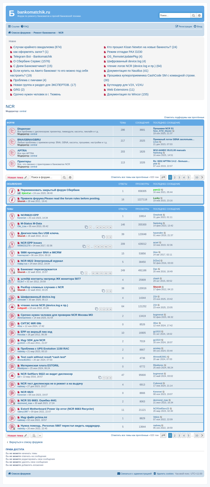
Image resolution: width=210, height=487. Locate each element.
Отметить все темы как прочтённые (129, 177)
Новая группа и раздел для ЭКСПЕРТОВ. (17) (44, 85)
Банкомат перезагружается (39, 269)
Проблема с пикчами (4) (29, 80)
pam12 (156, 189)
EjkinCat (26, 193)
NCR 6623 (27, 392)
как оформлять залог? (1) (30, 51)
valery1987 (23, 411)
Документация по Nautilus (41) (127, 70)
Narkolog (157, 152)
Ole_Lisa (21, 226)
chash (156, 278)
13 (110, 273)
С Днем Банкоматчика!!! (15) (32, 66)
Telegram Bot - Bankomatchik (32, 56)
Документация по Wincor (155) (127, 94)
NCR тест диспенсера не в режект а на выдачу (52, 383)
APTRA (22, 150)
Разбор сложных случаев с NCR (42, 287)
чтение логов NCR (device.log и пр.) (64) (134, 66)
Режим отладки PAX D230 (124, 51)
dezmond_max (24, 403)
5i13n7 (20, 281)
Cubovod (157, 383)
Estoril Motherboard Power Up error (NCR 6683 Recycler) (57, 408)
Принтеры (24, 161)
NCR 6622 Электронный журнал (42, 260)
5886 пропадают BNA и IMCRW (41, 252)
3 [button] (179, 177)
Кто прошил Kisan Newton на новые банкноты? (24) (142, 47)
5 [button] (188, 177)
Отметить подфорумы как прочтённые (184, 117)
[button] (163, 177)
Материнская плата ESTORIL (40, 365)
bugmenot (158, 314)
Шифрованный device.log (38, 296)
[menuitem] (25, 26)
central (22, 111)
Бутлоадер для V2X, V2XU (125, 85)
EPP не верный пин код (36, 331)
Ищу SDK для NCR (33, 340)
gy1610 (157, 331)
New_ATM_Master (162, 131)
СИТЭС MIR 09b (31, 323)
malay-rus (22, 263)
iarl (19, 376)
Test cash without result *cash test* (43, 357)
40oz (19, 326)
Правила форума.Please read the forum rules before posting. (60, 198)
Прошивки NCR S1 (163, 128)
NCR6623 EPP (30, 215)
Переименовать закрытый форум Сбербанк (50, 190)
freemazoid (23, 255)
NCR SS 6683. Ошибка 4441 (39, 400)
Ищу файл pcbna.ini (34, 417)
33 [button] (196, 177)
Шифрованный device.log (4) (126, 61)
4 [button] (184, 177)
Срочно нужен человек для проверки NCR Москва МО (57, 314)
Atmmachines (24, 317)
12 (106, 273)
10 (106, 246)
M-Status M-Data (31, 223)
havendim (158, 233)
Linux (156, 142)
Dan (155, 269)
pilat (155, 163)
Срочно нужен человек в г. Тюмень (37, 94)
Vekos (156, 417)
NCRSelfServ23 (161, 408)
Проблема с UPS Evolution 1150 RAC (45, 348)
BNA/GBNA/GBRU (29, 139)
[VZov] (156, 260)
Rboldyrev (22, 368)
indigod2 (22, 308)
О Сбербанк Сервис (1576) (31, 61)
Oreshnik (157, 214)
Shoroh (21, 201)
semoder (21, 299)
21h (155, 296)
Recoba (21, 334)
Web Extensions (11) (120, 89)
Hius (155, 252)
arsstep (157, 348)
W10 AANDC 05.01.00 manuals (169, 150)
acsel (156, 242)
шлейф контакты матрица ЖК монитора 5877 (51, 278)
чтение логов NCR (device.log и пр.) (44, 305)
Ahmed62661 (24, 360)
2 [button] (174, 177)
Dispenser (24, 128)
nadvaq (21, 351)
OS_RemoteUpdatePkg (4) (124, 56)
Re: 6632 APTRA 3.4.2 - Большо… (171, 161)
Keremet (21, 218)
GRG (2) (18, 89)
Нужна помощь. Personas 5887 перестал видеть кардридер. (60, 425)
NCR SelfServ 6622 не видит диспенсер (47, 373)
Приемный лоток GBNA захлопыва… (173, 139)
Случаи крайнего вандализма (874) (37, 47)
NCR (10, 106)
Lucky (156, 198)
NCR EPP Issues (31, 242)
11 (110, 246)
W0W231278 (24, 245)
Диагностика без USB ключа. (40, 233)
